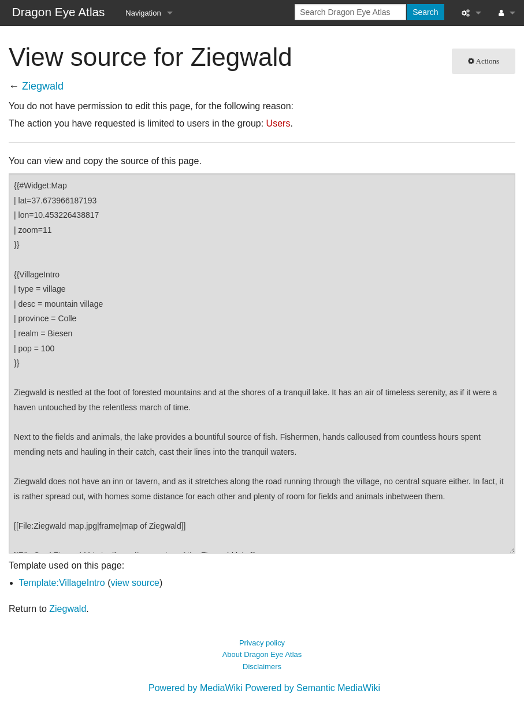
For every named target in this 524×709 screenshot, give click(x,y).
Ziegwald (43, 86)
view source (135, 583)
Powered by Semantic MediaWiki (312, 688)
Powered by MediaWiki (195, 688)
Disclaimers (262, 666)
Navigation (143, 13)
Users (278, 123)
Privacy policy (262, 643)
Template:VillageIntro (62, 583)
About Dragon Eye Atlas (262, 654)
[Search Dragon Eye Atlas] (350, 12)
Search (425, 12)
